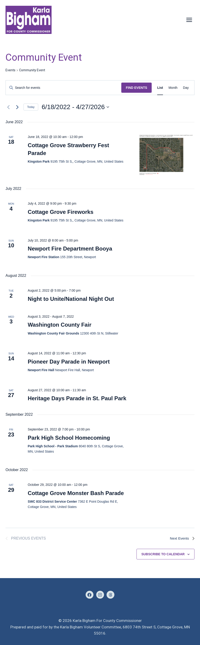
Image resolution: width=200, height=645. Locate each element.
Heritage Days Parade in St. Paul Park (77, 398)
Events (10, 70)
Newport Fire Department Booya (70, 248)
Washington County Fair (59, 325)
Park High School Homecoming (69, 438)
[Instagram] (100, 595)
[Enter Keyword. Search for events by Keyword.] (63, 88)
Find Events (136, 88)
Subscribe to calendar (163, 554)
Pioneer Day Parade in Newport (69, 361)
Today (31, 107)
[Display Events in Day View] (186, 88)
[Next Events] (17, 107)
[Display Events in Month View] (172, 88)
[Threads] (110, 595)
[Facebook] (89, 595)
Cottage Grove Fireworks (60, 212)
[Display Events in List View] (160, 88)
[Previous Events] (8, 107)
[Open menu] (189, 20)
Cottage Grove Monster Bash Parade (76, 493)
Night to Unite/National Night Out (71, 299)
